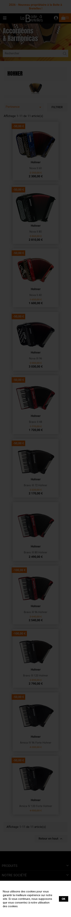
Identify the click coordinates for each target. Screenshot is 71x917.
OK (63, 899)
